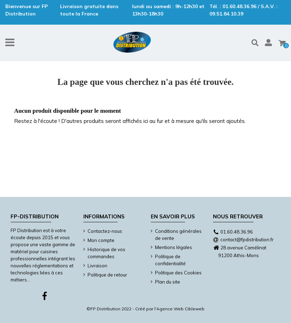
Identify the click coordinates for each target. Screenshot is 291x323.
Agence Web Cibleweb (180, 308)
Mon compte (101, 240)
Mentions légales (173, 247)
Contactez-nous (105, 231)
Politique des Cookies (178, 272)
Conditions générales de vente (178, 234)
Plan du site (167, 282)
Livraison (97, 265)
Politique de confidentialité (170, 260)
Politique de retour (107, 275)
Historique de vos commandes (106, 253)
